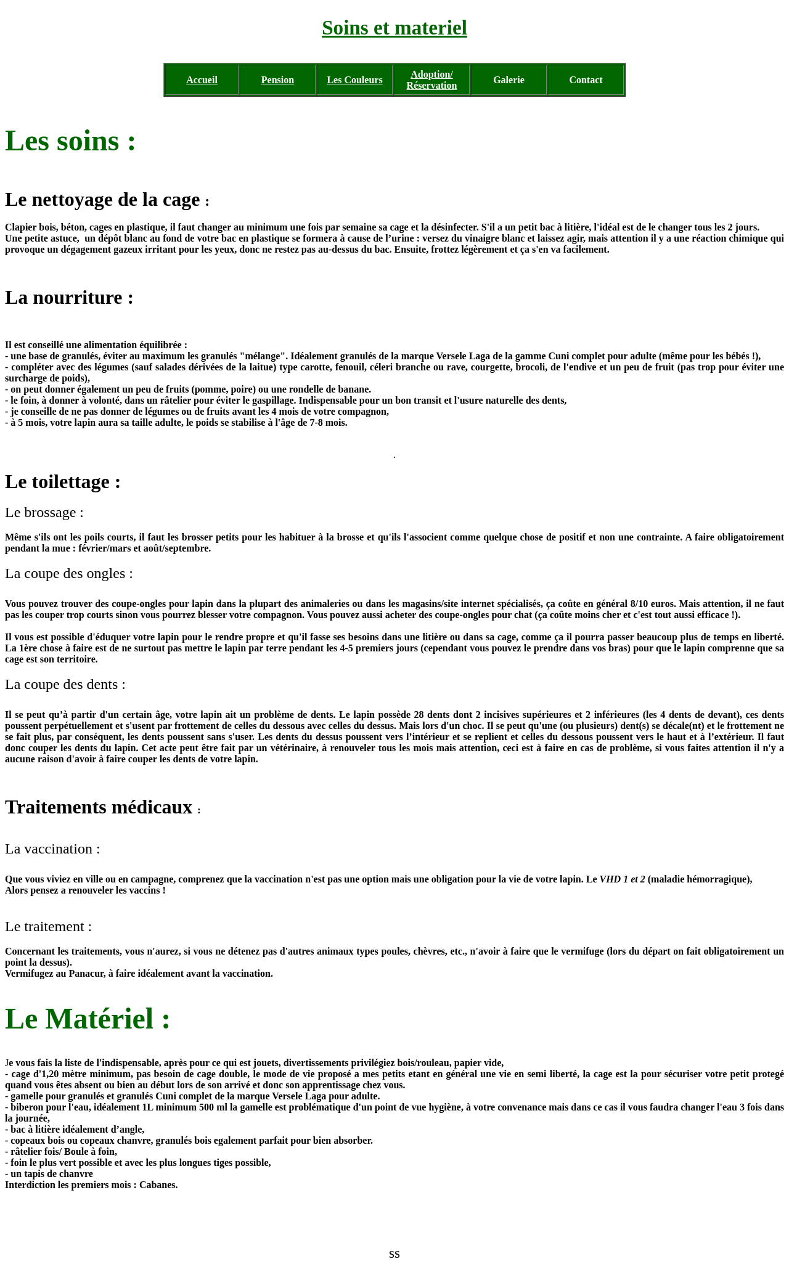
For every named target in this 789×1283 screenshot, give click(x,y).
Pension (277, 80)
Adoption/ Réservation (432, 80)
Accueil (202, 80)
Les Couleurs (354, 80)
